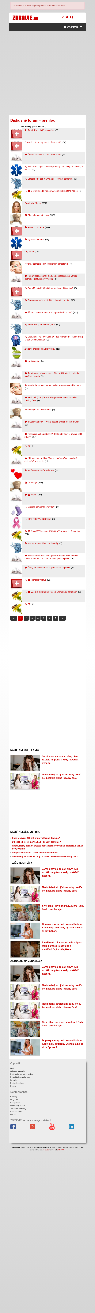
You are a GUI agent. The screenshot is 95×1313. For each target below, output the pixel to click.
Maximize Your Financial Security (41, 543)
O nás (12, 1230)
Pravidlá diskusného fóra (20, 1239)
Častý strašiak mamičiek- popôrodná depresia (47, 567)
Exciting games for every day (39, 507)
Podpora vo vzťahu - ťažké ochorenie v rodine (47, 300)
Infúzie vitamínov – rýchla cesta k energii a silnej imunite (52, 422)
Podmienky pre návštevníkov (21, 1236)
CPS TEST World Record (38, 519)
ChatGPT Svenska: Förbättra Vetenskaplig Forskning (52, 531)
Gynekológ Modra (32, 203)
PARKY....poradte (34, 227)
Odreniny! (30, 482)
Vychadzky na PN (34, 239)
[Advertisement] (47, 52)
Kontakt (13, 1248)
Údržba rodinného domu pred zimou (42, 154)
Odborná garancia (17, 1233)
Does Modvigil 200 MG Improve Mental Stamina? (49, 288)
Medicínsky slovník (17, 1267)
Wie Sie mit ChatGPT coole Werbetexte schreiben (51, 592)
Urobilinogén (32, 361)
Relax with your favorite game (40, 324)
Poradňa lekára (16, 1273)
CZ (27, 446)
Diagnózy (14, 1262)
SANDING (61, 1312)
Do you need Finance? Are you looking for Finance (51, 191)
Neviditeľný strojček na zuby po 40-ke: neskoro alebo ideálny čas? (45, 883)
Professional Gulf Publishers (39, 470)
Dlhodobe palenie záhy (36, 215)
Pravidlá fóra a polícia (39, 130)
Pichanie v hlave (35, 580)
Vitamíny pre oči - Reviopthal (38, 409)
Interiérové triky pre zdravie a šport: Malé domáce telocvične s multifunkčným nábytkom (62, 1027)
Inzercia (13, 1242)
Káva (30, 494)
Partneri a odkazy (17, 1245)
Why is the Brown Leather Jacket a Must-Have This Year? (52, 385)
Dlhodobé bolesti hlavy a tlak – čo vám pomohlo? (48, 179)
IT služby (46, 1312)
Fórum (13, 1277)
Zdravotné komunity (18, 1270)
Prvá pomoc (15, 1264)
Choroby (13, 1259)
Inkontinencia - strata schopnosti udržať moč (48, 312)
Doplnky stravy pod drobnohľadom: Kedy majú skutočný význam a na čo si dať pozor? (62, 995)
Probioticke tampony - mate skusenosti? (43, 142)
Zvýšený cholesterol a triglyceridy (40, 349)
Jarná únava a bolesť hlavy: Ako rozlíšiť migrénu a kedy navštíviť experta (60, 759)
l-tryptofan (29, 251)
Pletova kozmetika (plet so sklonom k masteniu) (46, 264)
